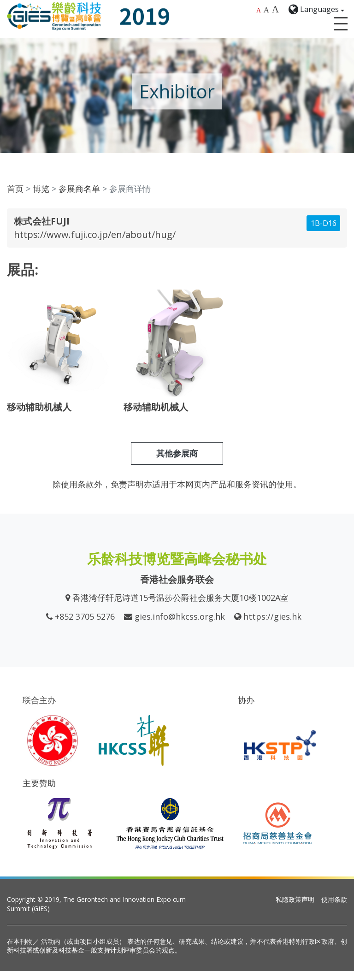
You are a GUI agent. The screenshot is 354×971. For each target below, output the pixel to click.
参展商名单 (79, 188)
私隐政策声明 (295, 899)
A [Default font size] (258, 10)
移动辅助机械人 (39, 407)
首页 (15, 188)
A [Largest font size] (275, 9)
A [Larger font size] (267, 9)
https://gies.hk (272, 616)
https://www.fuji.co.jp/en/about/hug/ (95, 234)
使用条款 (334, 899)
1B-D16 (323, 223)
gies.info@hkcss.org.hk (180, 616)
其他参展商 (177, 453)
